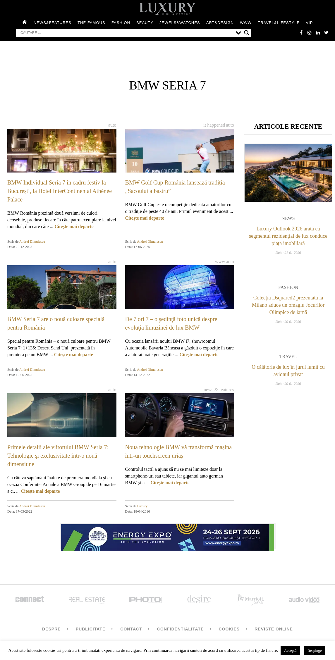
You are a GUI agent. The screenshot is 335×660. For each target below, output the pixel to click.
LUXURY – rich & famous (167, 9)
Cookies (229, 629)
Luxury (142, 506)
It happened (214, 125)
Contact (131, 629)
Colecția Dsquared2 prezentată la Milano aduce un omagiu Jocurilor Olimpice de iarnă (288, 306)
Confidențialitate (180, 629)
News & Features (219, 389)
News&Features (52, 23)
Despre (51, 629)
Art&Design (220, 23)
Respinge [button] (314, 650)
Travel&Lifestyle (279, 23)
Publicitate (90, 629)
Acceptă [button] (290, 650)
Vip (309, 23)
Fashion (120, 23)
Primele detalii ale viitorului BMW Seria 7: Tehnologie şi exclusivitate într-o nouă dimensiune (58, 456)
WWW (246, 23)
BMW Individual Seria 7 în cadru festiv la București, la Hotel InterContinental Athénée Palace (59, 191)
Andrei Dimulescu (32, 242)
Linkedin (317, 32)
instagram (308, 32)
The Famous (91, 23)
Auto (112, 125)
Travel (288, 357)
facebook (300, 32)
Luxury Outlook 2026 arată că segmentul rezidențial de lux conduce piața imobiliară (288, 237)
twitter (326, 32)
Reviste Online (274, 629)
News (288, 219)
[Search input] (126, 33)
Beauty (144, 23)
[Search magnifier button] (247, 33)
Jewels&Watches (179, 23)
